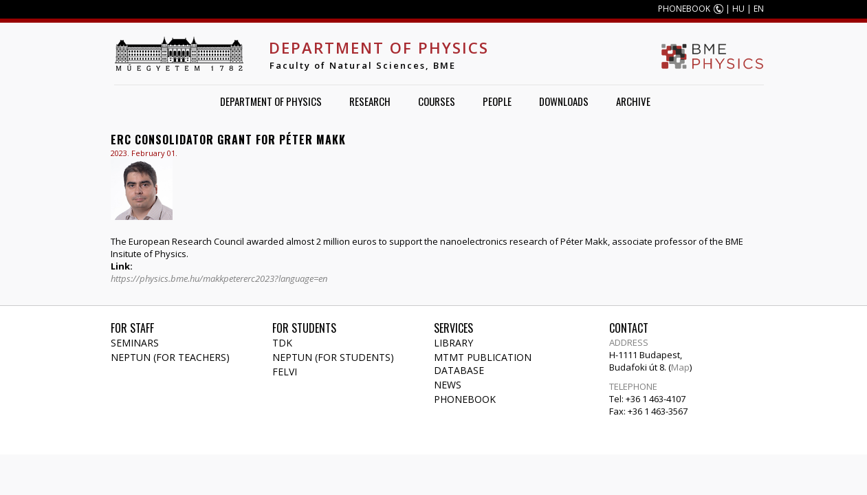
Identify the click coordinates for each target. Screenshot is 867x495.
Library (453, 342)
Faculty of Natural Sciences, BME (363, 65)
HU (738, 8)
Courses (436, 101)
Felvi (284, 371)
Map (680, 367)
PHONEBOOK (684, 8)
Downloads (564, 101)
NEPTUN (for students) (333, 357)
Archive (633, 101)
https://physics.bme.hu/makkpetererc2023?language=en (219, 278)
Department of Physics (379, 47)
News (447, 384)
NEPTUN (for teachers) (170, 357)
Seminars (135, 342)
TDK (282, 342)
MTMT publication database (482, 364)
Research (370, 101)
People (497, 101)
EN (759, 8)
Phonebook (465, 399)
